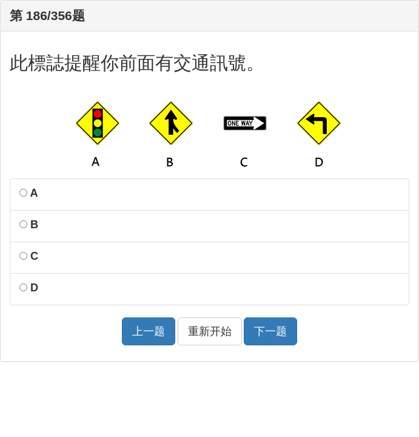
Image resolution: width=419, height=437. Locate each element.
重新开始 (210, 331)
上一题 (148, 331)
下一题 (270, 331)
